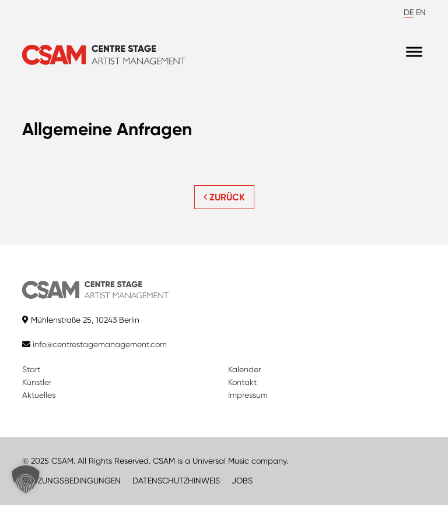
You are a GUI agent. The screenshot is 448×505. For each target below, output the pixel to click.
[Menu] (414, 52)
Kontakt (242, 382)
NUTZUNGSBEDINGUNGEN (71, 480)
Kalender (244, 369)
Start (31, 369)
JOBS (242, 480)
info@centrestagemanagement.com (100, 344)
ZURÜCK (224, 197)
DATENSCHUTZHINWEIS (176, 480)
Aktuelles (38, 395)
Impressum (248, 395)
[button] (25, 479)
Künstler (36, 382)
